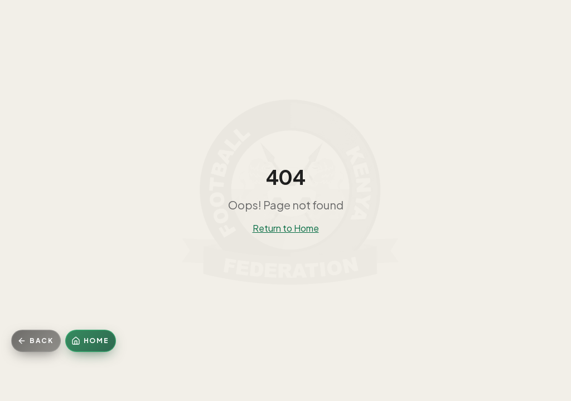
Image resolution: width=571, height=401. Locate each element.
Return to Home (286, 228)
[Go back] (36, 341)
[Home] (91, 341)
